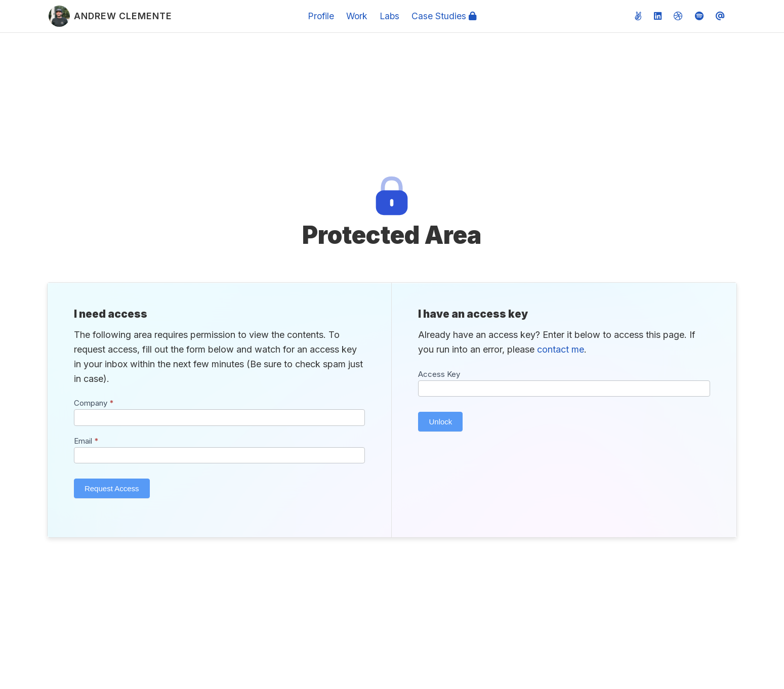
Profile (321, 16)
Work (356, 16)
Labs (389, 16)
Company (94, 403)
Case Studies (443, 16)
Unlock (440, 421)
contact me (560, 349)
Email (86, 441)
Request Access (112, 488)
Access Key (439, 374)
